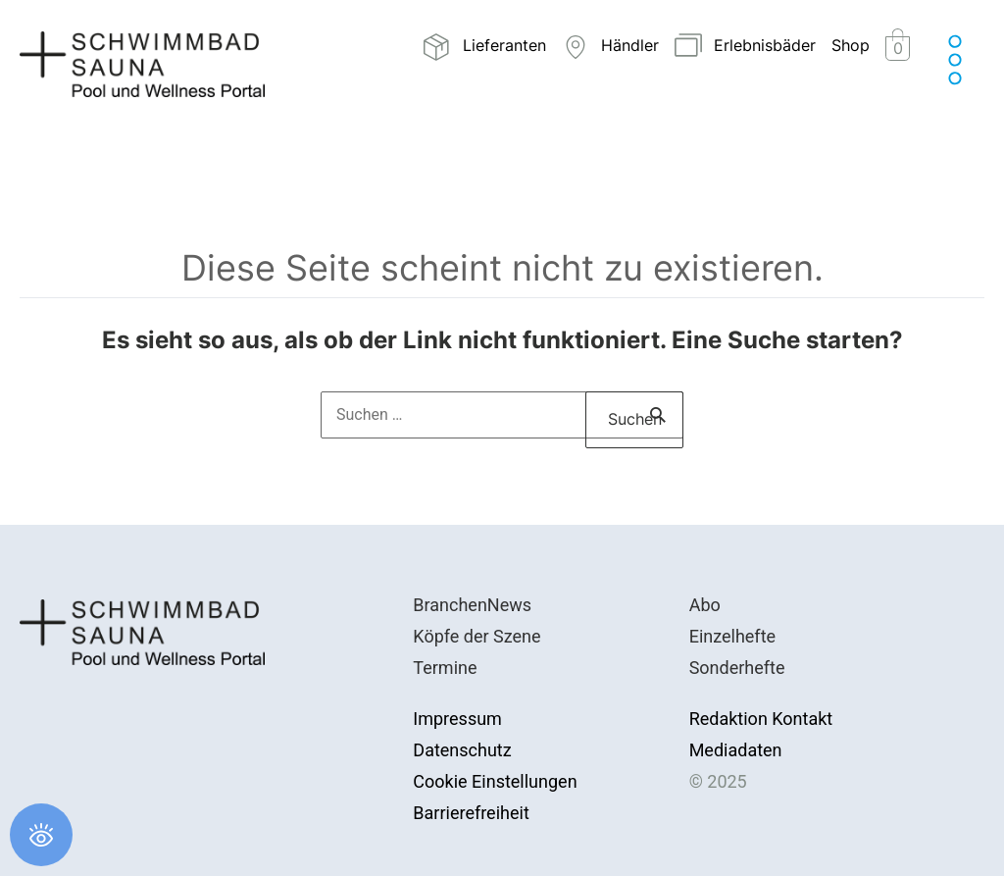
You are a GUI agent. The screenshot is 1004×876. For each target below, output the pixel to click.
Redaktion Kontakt (761, 718)
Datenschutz (462, 750)
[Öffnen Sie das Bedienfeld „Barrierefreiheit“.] (41, 834)
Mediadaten (735, 750)
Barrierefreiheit (470, 812)
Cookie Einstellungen (495, 781)
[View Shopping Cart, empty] (897, 47)
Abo (705, 604)
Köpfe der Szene (476, 636)
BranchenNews (472, 604)
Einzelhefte (732, 636)
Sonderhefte (737, 667)
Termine (445, 667)
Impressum (457, 718)
